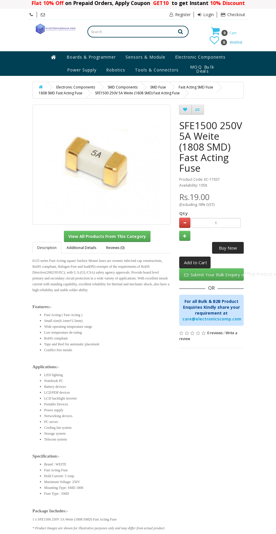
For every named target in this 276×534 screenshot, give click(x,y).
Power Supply (81, 70)
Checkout (233, 14)
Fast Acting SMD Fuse (196, 87)
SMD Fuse (158, 87)
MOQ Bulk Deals (202, 69)
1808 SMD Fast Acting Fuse (60, 93)
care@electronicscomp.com (211, 319)
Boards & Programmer (91, 57)
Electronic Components (200, 57)
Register (180, 14)
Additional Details (81, 247)
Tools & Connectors (157, 70)
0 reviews (215, 332)
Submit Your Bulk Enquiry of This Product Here (214, 274)
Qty (183, 213)
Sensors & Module (145, 57)
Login (206, 14)
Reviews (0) (115, 247)
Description (47, 247)
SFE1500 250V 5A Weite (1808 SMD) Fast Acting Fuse (137, 93)
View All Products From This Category (107, 236)
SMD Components (123, 87)
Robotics (115, 70)
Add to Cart (195, 262)
